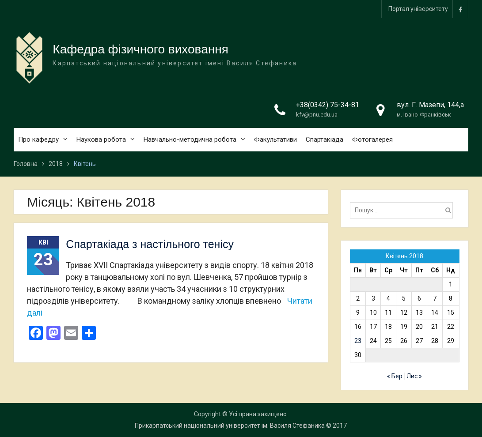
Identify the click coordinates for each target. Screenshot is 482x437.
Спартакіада (324, 139)
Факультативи (275, 139)
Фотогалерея (372, 139)
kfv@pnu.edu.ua (317, 114)
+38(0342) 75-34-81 (327, 105)
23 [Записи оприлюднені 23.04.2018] (357, 340)
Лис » (414, 376)
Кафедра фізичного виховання (140, 49)
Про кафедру (38, 139)
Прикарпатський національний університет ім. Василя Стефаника (230, 425)
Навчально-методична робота (190, 139)
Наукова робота (101, 139)
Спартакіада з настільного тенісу (150, 244)
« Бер (394, 376)
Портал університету (418, 8)
